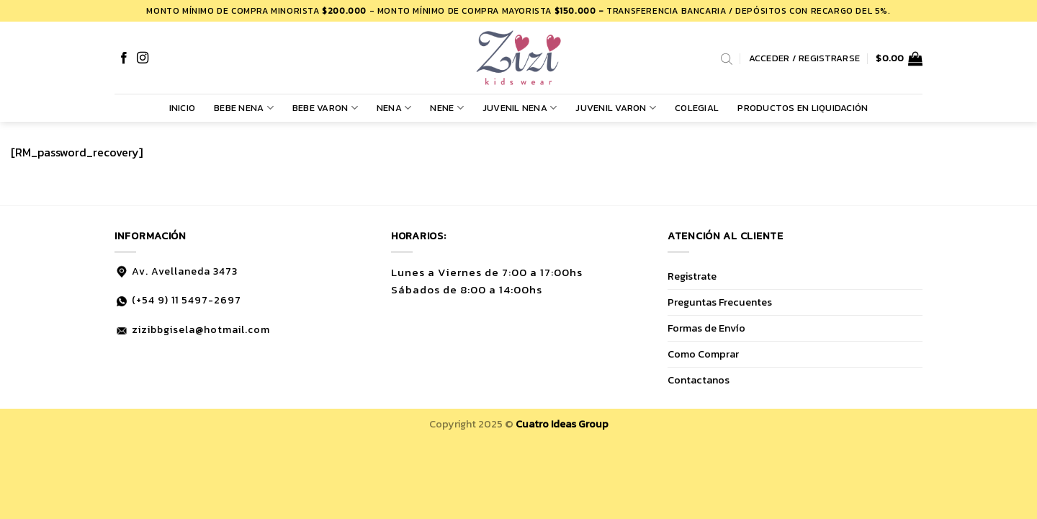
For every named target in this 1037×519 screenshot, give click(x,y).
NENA (394, 108)
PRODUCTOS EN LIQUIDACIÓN (802, 108)
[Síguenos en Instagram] (142, 58)
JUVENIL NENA (519, 108)
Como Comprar (703, 354)
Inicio (182, 108)
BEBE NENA (244, 108)
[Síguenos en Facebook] (124, 58)
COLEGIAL (697, 108)
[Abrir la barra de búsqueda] (726, 58)
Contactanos (699, 380)
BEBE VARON (325, 108)
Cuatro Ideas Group (562, 424)
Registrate (692, 276)
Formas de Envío (706, 328)
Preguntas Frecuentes (720, 302)
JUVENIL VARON (615, 108)
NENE (446, 108)
